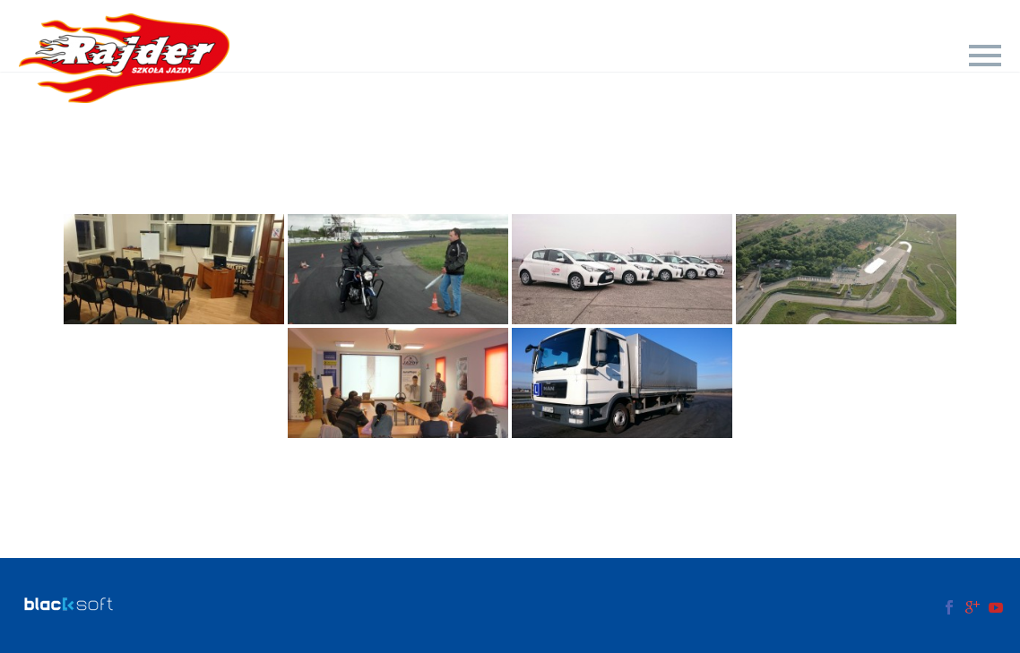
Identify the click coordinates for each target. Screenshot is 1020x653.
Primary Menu (985, 55)
